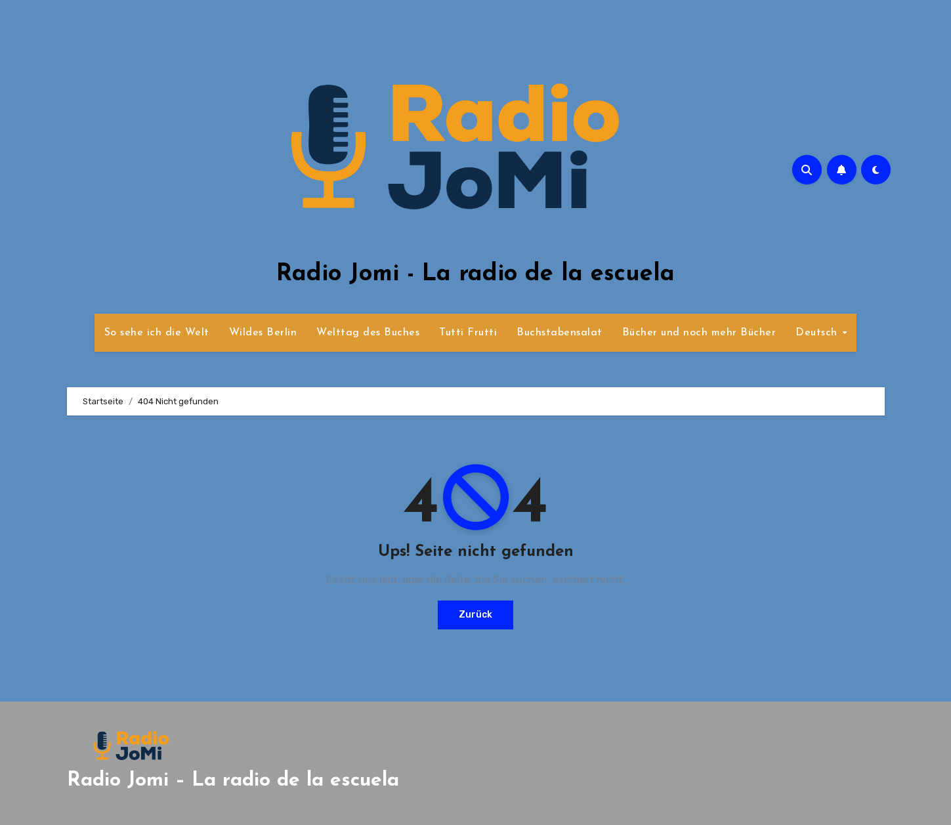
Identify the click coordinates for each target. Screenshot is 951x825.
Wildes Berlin (263, 333)
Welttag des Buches (367, 333)
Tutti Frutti (468, 333)
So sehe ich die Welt (156, 333)
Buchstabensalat (559, 333)
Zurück (475, 614)
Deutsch (818, 333)
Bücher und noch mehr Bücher (699, 333)
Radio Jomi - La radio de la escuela (475, 274)
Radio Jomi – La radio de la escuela (233, 781)
